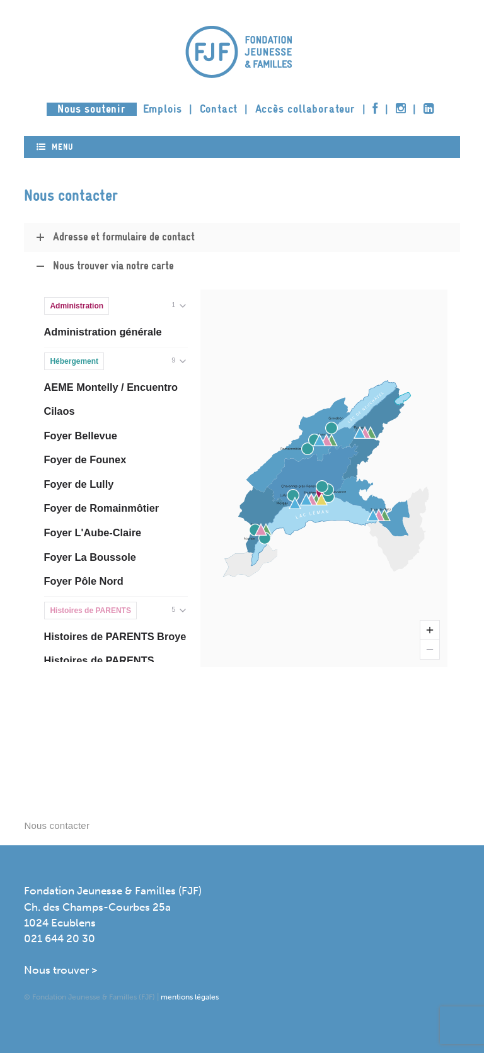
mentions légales (190, 997)
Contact (219, 109)
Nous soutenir (91, 109)
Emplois (163, 109)
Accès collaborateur (305, 109)
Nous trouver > (60, 970)
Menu (55, 147)
